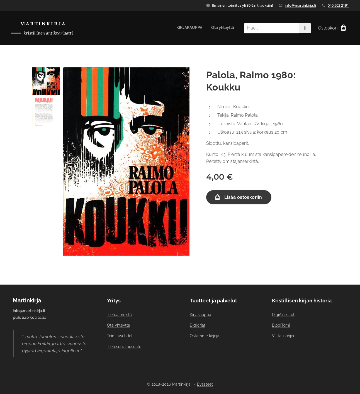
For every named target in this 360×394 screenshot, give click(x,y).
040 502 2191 (338, 5)
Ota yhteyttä (118, 325)
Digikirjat (197, 325)
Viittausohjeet (284, 336)
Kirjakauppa (200, 314)
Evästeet (205, 384)
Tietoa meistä (119, 314)
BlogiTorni (281, 325)
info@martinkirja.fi (300, 5)
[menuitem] (225, 28)
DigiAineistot (283, 314)
